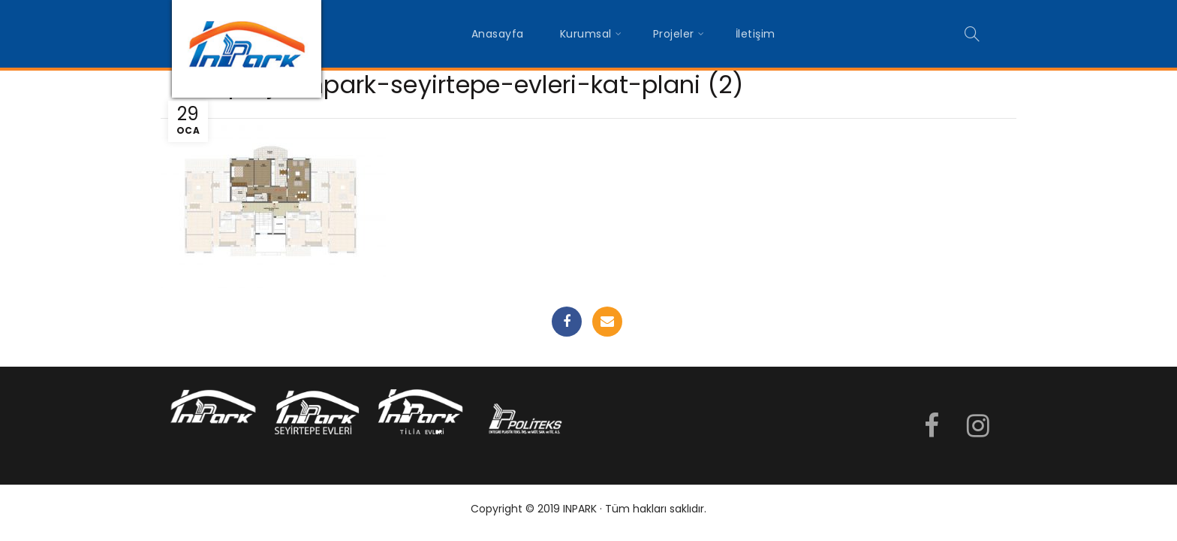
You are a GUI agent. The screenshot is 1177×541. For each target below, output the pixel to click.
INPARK (580, 508)
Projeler (673, 33)
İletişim (755, 33)
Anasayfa (497, 33)
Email (607, 322)
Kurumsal (586, 33)
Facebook (567, 322)
